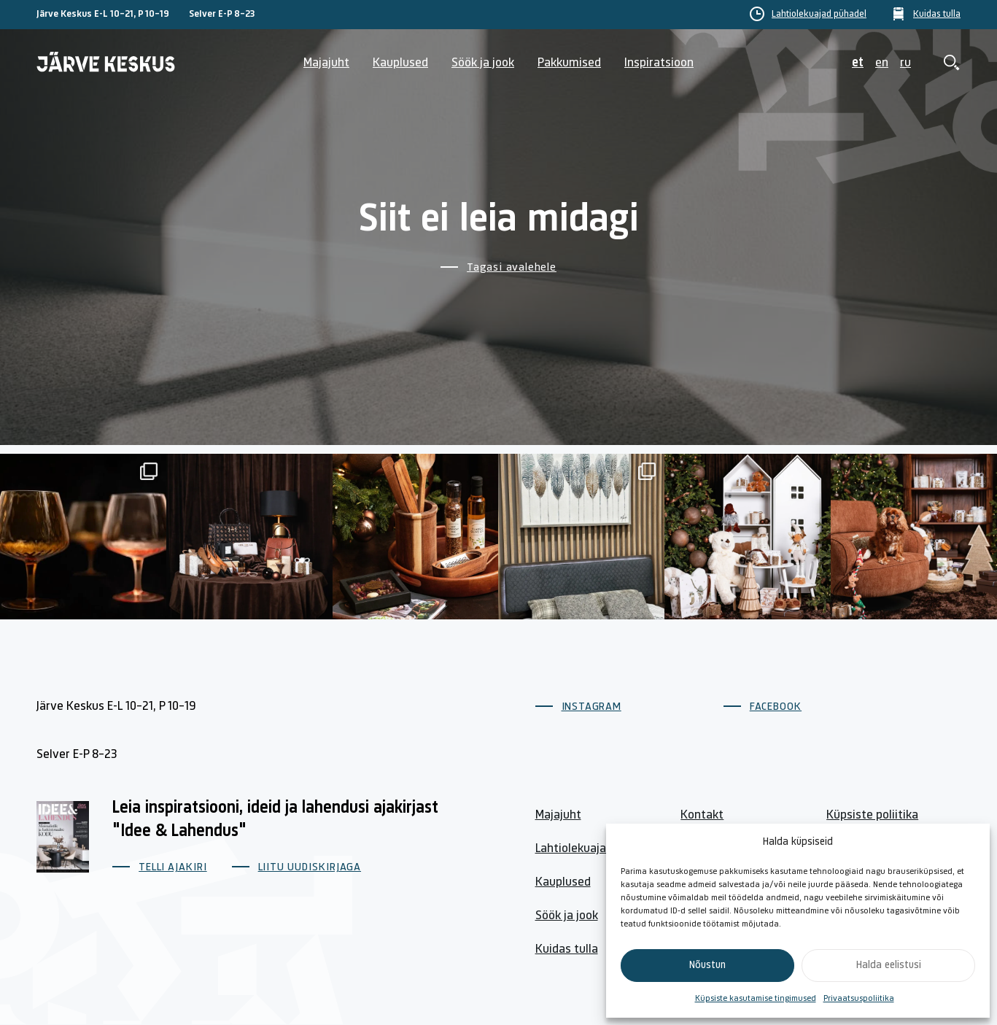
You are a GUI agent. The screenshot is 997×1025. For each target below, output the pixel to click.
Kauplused (400, 63)
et (858, 63)
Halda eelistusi (888, 965)
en (881, 63)
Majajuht (326, 63)
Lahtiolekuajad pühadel (819, 14)
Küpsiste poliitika (872, 815)
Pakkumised (569, 63)
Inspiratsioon (659, 63)
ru (905, 63)
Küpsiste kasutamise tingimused (755, 998)
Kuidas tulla (937, 14)
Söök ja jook (482, 63)
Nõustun (707, 965)
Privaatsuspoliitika (858, 998)
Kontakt (701, 815)
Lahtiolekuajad (574, 849)
